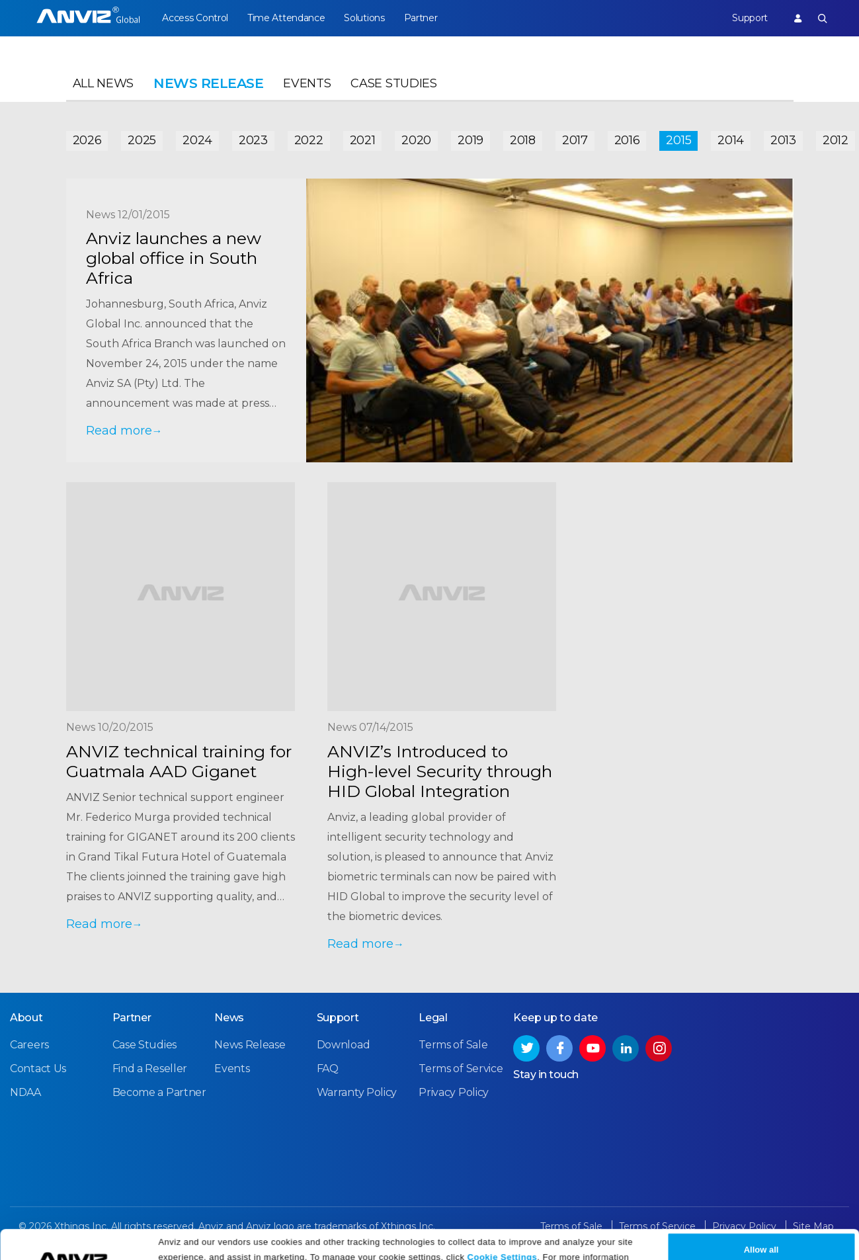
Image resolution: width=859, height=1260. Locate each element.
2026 (87, 140)
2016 (627, 140)
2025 (142, 140)
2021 (363, 140)
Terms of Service (461, 1068)
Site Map (813, 1226)
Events (307, 83)
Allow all (761, 1152)
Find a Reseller (150, 1068)
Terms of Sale (453, 1044)
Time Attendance (286, 18)
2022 (308, 140)
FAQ (328, 1068)
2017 (575, 140)
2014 (730, 140)
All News (103, 83)
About (26, 1017)
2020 (416, 140)
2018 (523, 140)
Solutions (364, 18)
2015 (678, 140)
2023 (253, 140)
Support (750, 18)
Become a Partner (159, 1092)
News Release (249, 1044)
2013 (783, 140)
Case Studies (393, 83)
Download (343, 1044)
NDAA (25, 1092)
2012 (835, 140)
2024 (197, 140)
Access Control (195, 18)
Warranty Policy (357, 1092)
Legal (433, 1017)
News (229, 1017)
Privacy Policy (469, 1176)
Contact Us (38, 1068)
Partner (421, 18)
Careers (29, 1044)
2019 (470, 140)
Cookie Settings (503, 1160)
